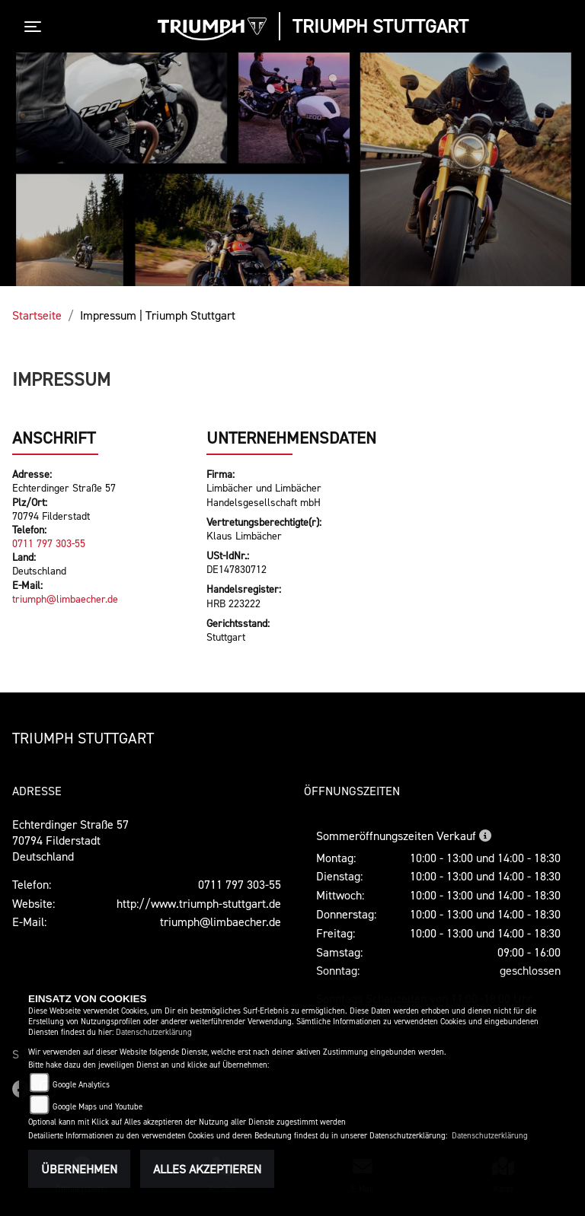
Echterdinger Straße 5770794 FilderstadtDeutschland (70, 840)
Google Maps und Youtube (97, 1107)
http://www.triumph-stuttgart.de (199, 903)
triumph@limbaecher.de (65, 598)
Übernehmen (79, 1168)
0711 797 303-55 (48, 542)
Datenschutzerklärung (154, 1032)
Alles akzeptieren (207, 1168)
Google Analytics (81, 1085)
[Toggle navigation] (35, 26)
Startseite (37, 315)
